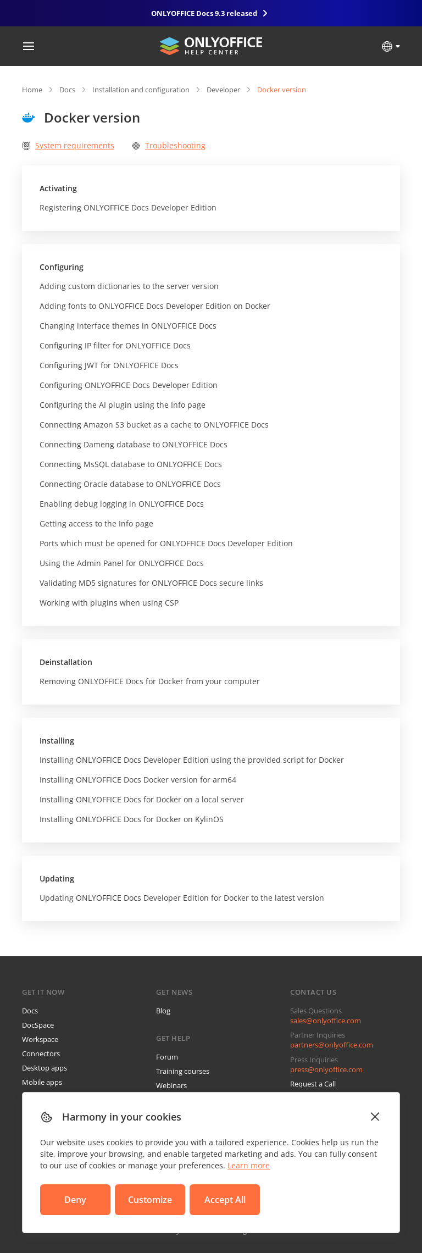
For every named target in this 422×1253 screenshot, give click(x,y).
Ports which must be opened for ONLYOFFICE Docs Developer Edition (166, 543)
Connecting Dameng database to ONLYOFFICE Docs (133, 444)
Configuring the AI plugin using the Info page (123, 405)
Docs (67, 90)
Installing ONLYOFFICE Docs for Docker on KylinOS (132, 819)
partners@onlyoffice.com (331, 1045)
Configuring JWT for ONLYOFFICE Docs (109, 365)
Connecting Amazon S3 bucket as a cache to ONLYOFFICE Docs (154, 424)
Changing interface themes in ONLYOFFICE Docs (128, 325)
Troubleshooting (169, 145)
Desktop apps (44, 1068)
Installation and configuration (141, 90)
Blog (163, 1011)
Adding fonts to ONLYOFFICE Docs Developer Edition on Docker (155, 306)
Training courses (182, 1071)
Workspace (40, 1039)
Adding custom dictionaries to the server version (129, 286)
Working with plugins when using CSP (109, 602)
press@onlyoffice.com (326, 1069)
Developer (223, 90)
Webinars (171, 1085)
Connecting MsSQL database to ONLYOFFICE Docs (131, 464)
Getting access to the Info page (96, 523)
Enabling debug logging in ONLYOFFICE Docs (122, 503)
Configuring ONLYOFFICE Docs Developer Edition (129, 385)
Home (32, 90)
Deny (75, 1200)
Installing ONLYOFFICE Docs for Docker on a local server (142, 799)
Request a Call (313, 1084)
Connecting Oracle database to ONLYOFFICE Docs (130, 484)
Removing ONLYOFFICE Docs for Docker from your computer (150, 681)
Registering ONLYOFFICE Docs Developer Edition (128, 207)
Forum (167, 1057)
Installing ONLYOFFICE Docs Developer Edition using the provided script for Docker (192, 760)
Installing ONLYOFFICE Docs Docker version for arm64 (138, 779)
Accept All (225, 1200)
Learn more (248, 1165)
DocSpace (38, 1025)
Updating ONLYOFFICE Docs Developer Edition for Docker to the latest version (182, 897)
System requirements (68, 145)
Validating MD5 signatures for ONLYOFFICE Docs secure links (151, 583)
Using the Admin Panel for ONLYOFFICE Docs (122, 563)
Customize (150, 1200)
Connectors (41, 1053)
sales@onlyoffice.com (325, 1020)
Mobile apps (42, 1082)
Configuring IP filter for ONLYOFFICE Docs (115, 345)
